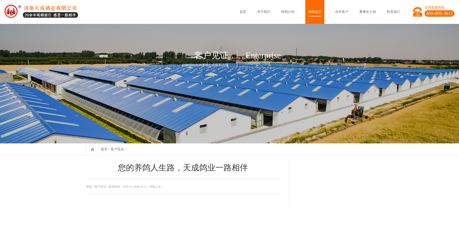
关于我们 (263, 12)
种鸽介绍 (288, 12)
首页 (243, 12)
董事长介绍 (367, 12)
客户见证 (117, 149)
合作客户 (342, 12)
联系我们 (393, 12)
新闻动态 (315, 12)
